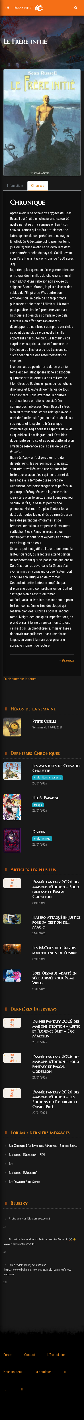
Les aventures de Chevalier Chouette (56, 768)
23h (5, 1282)
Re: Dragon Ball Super (22, 1182)
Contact (29, 1355)
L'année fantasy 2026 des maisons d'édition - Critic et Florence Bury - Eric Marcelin (56, 1029)
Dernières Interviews (33, 1009)
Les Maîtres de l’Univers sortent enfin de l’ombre (54, 950)
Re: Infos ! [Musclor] (20, 1173)
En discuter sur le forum (20, 679)
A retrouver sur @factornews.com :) (27, 1218)
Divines (38, 831)
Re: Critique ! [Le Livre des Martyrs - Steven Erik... (40, 1146)
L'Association (56, 1355)
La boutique (43, 1372)
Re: (8, 1164)
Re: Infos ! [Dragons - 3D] (24, 1155)
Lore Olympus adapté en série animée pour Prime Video (54, 978)
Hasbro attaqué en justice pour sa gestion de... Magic (56, 922)
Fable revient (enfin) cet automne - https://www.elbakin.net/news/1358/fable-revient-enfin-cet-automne (38, 1269)
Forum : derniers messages (39, 1132)
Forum (7, 1355)
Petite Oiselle (44, 721)
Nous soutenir (13, 1372)
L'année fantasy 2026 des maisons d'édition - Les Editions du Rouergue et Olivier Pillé (55, 1099)
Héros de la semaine (32, 709)
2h (4, 1226)
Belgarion (68, 660)
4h (4, 1252)
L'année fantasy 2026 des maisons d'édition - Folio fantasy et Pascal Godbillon (55, 889)
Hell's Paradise (45, 797)
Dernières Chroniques (34, 753)
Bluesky (18, 1203)
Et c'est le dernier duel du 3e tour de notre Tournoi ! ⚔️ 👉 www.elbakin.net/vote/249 (40, 1242)
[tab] (15, 186)
